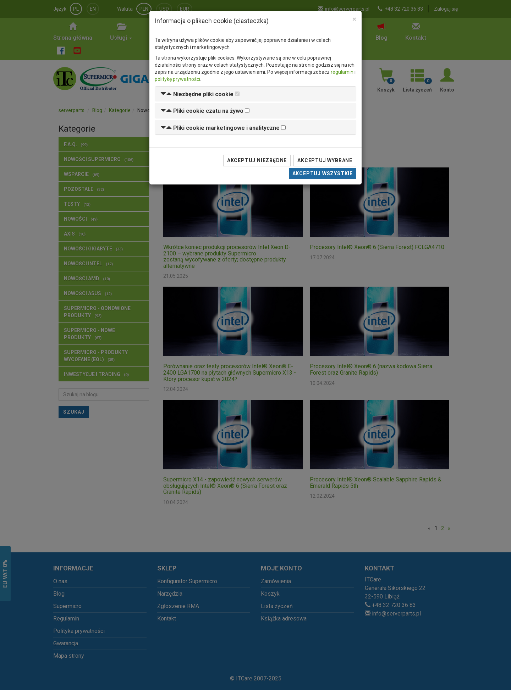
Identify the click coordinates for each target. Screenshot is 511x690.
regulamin (342, 72)
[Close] (354, 19)
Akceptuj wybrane (324, 160)
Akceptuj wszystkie (322, 173)
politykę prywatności (177, 79)
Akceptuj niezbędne (257, 160)
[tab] (255, 94)
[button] (196, 94)
